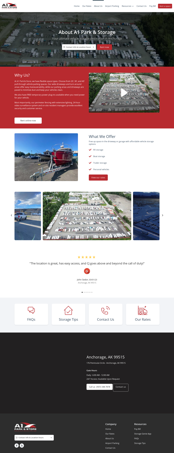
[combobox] (79, 47)
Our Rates (109, 444)
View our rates (98, 177)
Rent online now (28, 120)
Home (108, 439)
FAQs (136, 449)
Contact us (123, 398)
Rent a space (165, 6)
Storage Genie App (142, 444)
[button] (82, 292)
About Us (109, 449)
